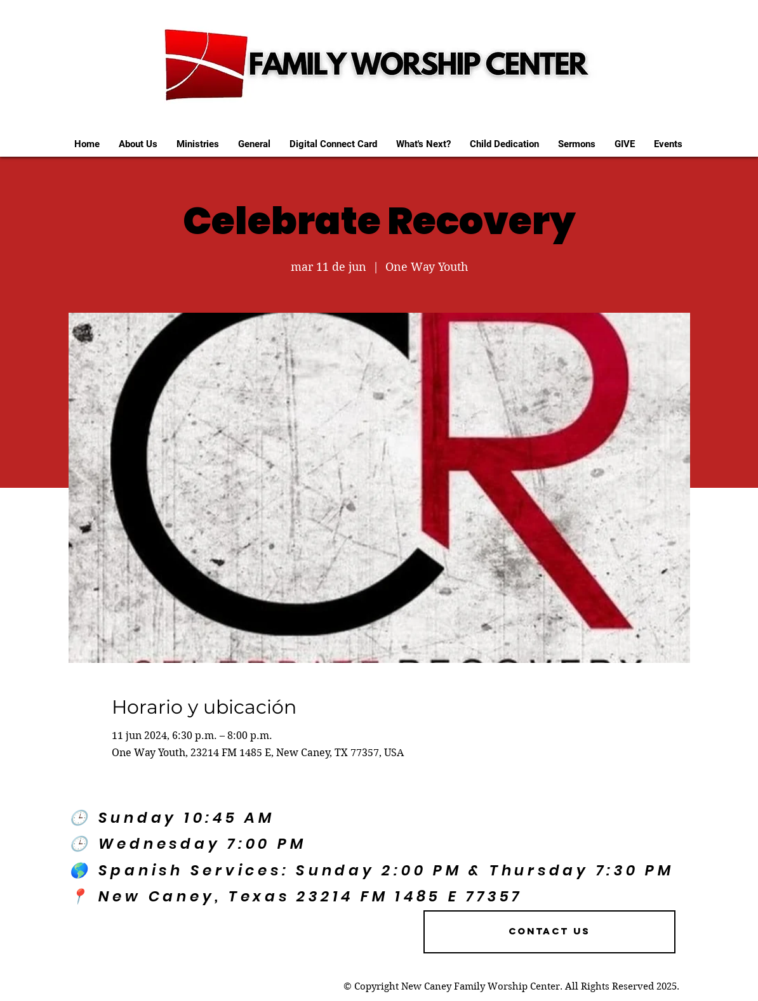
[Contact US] (549, 931)
